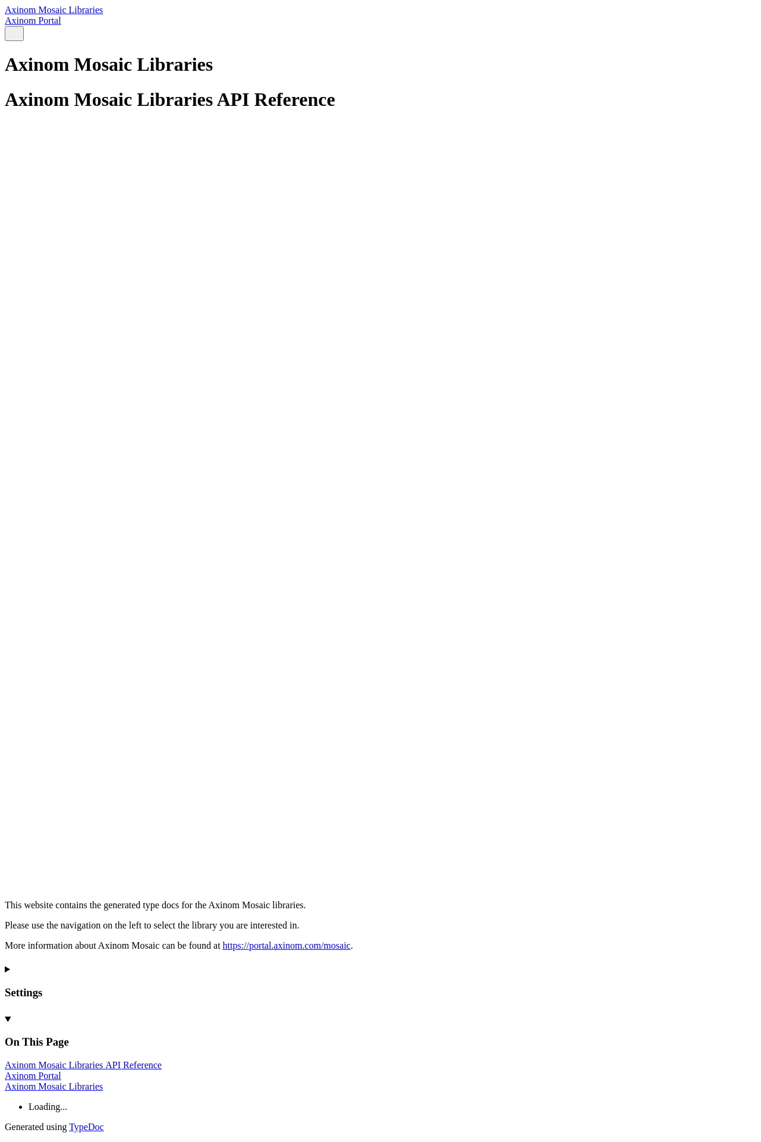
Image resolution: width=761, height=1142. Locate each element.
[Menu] (28, 34)
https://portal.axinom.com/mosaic (287, 945)
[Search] (14, 33)
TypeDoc (86, 1127)
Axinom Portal (33, 20)
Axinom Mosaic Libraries (54, 10)
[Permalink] (380, 856)
